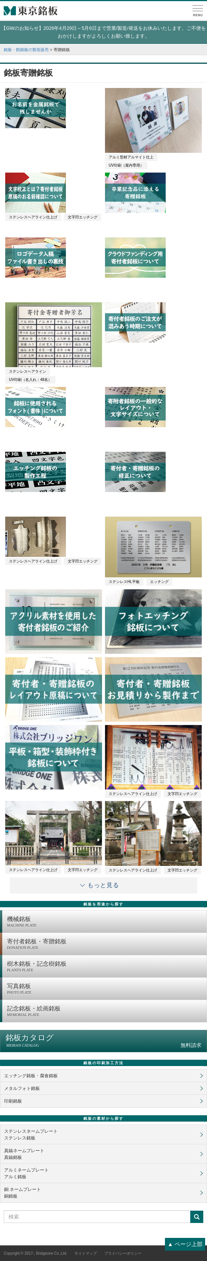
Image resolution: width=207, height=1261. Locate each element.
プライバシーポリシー (122, 1253)
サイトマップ (85, 1253)
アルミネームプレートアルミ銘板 (26, 1173)
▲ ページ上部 (185, 1244)
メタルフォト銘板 (22, 1088)
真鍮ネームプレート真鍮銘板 (24, 1154)
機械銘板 (105, 922)
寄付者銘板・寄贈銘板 (105, 944)
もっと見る (103, 885)
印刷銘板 (13, 1101)
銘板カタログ (103, 1041)
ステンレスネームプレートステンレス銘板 (31, 1135)
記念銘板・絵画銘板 (105, 1011)
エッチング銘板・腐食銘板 (31, 1075)
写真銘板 (105, 989)
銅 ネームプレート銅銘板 (22, 1193)
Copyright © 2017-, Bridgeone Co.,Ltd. (35, 1253)
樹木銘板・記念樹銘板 (105, 967)
